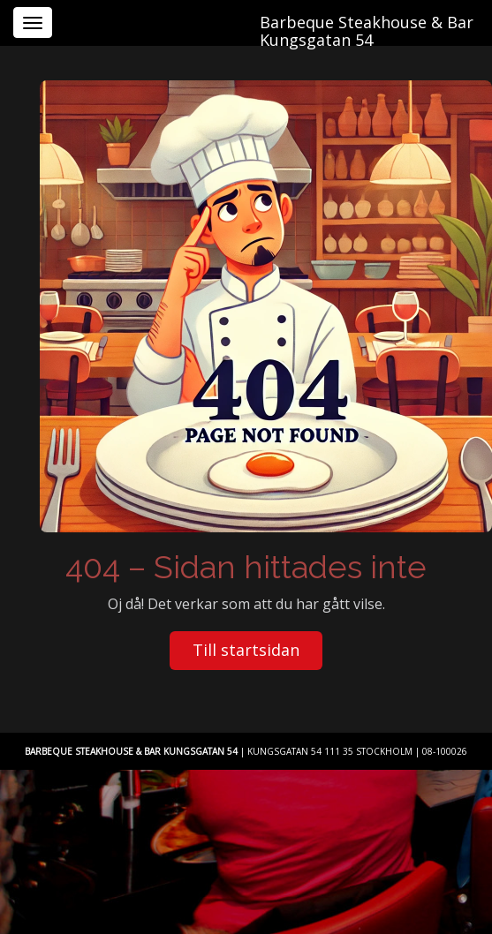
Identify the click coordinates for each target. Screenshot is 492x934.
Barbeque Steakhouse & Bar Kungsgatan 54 (366, 27)
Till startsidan (246, 649)
